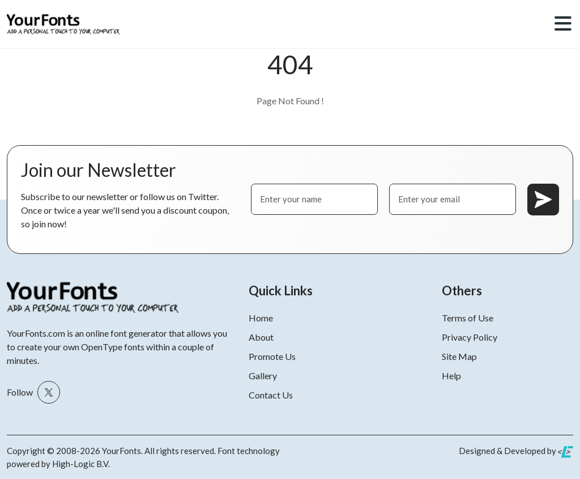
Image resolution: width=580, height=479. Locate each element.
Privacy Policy (469, 337)
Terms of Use (467, 317)
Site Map (459, 356)
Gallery (263, 375)
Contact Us (271, 394)
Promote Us (272, 356)
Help (451, 375)
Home (261, 317)
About (261, 337)
